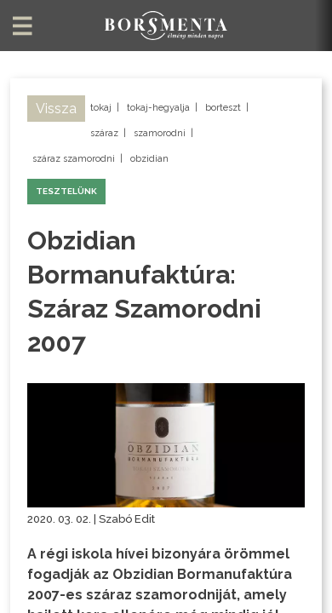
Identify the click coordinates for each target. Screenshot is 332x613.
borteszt (223, 107)
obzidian (149, 158)
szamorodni (160, 133)
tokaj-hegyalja (158, 107)
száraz (104, 133)
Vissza (56, 108)
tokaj (101, 107)
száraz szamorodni (73, 158)
